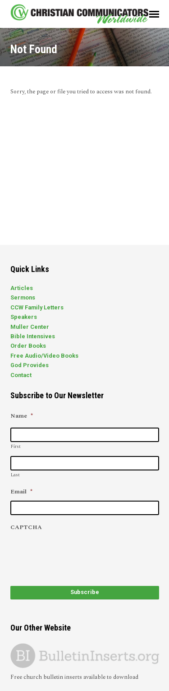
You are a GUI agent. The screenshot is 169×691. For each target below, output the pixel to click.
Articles (21, 288)
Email (21, 492)
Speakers (23, 316)
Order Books (28, 345)
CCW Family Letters (37, 307)
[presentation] (78, 553)
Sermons (22, 297)
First (16, 446)
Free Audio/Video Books (44, 355)
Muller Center (29, 326)
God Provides (29, 365)
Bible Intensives (32, 336)
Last (15, 475)
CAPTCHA (26, 527)
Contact (21, 375)
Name (21, 416)
